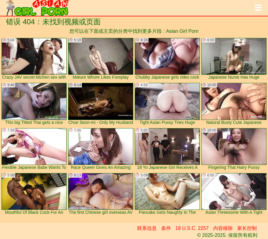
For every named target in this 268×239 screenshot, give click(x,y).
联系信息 (147, 228)
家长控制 (247, 228)
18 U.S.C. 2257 (192, 228)
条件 (166, 228)
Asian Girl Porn (182, 31)
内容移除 (223, 228)
